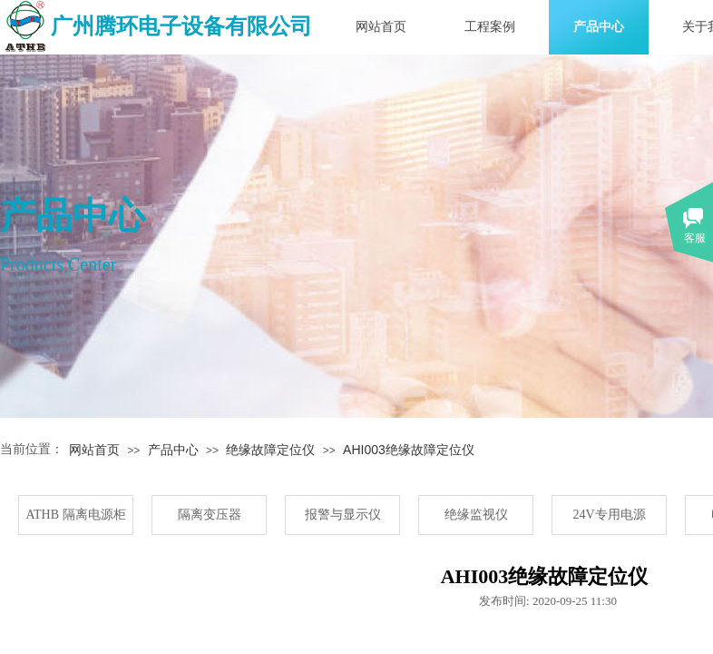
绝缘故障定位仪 (270, 449)
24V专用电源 (608, 514)
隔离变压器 (209, 514)
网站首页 (381, 27)
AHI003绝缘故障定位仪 (408, 449)
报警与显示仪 (343, 514)
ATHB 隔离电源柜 (75, 514)
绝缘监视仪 (476, 514)
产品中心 (598, 27)
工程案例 (489, 27)
